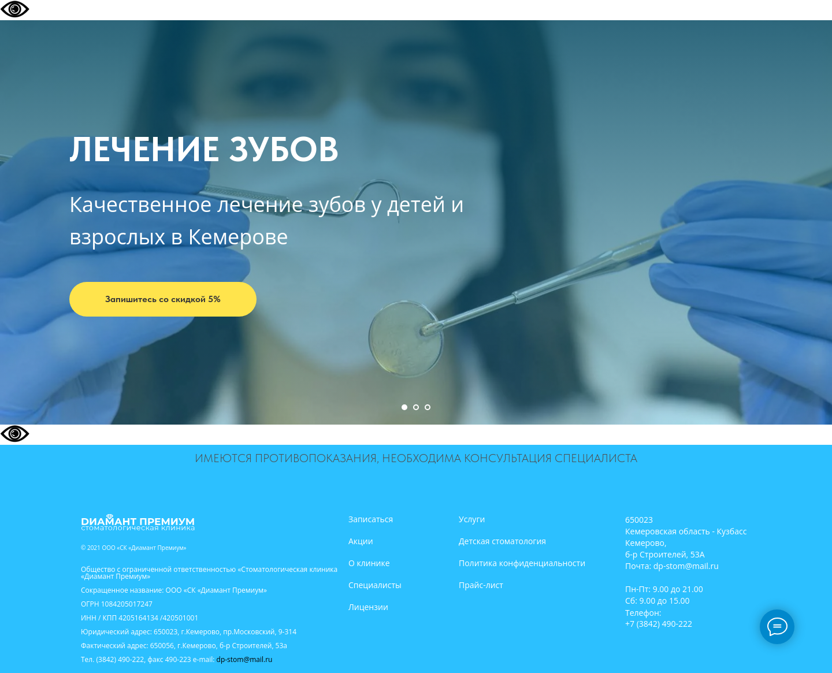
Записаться (370, 519)
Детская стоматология (502, 541)
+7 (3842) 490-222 (658, 623)
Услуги (472, 519)
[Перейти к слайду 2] (416, 407)
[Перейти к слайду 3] (427, 407)
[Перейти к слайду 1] (404, 407)
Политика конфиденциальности (522, 562)
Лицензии (368, 606)
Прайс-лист (481, 584)
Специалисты (375, 584)
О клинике (369, 562)
